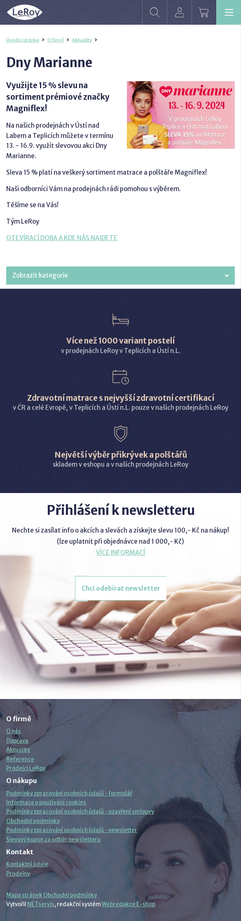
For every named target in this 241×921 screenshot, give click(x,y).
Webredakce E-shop (128, 904)
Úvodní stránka (22, 40)
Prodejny (18, 873)
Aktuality (82, 40)
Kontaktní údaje (27, 864)
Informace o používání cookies (46, 802)
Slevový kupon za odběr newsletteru (53, 839)
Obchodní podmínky (33, 821)
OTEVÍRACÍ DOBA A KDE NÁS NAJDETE (61, 238)
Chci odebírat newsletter (121, 588)
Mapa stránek (24, 895)
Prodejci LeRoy (25, 768)
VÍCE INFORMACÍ (120, 552)
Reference (20, 759)
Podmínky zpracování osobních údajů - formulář (69, 793)
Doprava (17, 740)
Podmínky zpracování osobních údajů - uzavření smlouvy (80, 811)
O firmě (55, 40)
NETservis (40, 904)
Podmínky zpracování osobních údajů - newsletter (71, 830)
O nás (13, 731)
